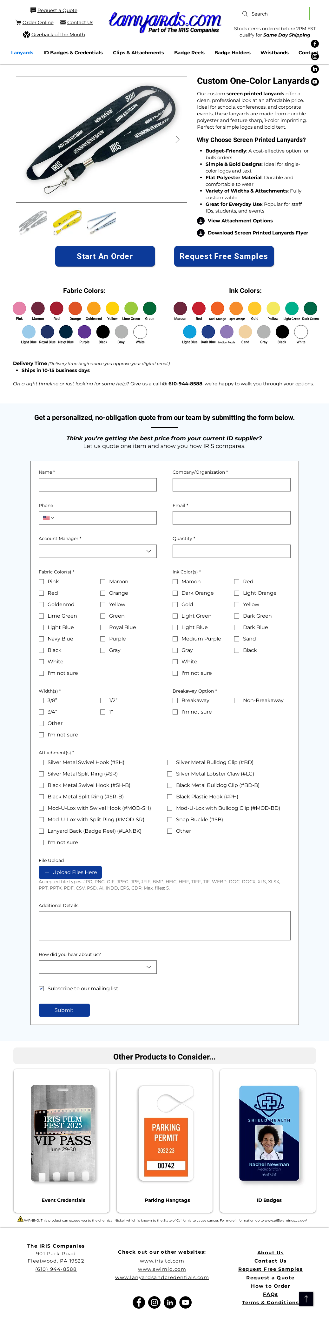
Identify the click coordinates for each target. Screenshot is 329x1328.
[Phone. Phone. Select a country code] (49, 517)
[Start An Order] (105, 256)
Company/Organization (200, 472)
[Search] (275, 13)
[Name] (96, 484)
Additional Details (58, 905)
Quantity (184, 539)
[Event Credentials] (63, 1200)
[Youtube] (315, 82)
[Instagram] (315, 56)
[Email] (229, 518)
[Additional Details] (164, 926)
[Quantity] (229, 551)
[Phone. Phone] (104, 518)
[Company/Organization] (229, 484)
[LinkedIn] (315, 69)
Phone (46, 505)
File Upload (51, 860)
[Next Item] (177, 140)
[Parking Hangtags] (167, 1200)
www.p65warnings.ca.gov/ (286, 1220)
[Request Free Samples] (224, 256)
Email (180, 506)
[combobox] (98, 551)
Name (47, 472)
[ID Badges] (269, 1200)
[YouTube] (185, 1302)
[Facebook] (315, 44)
